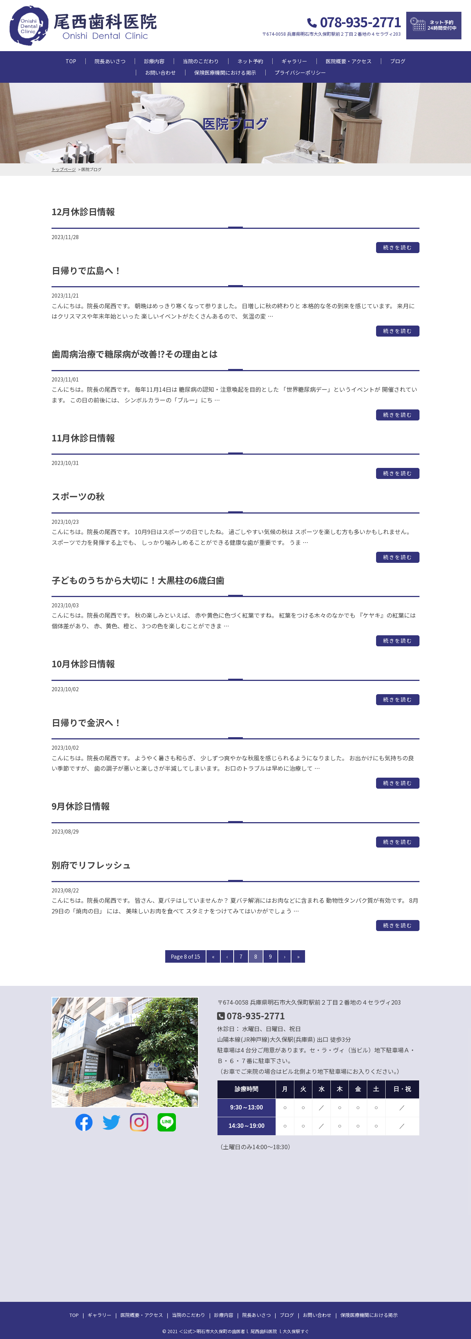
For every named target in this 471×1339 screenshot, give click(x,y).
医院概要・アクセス (349, 61)
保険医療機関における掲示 (225, 72)
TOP (70, 61)
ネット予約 (250, 61)
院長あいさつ (110, 61)
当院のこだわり (201, 61)
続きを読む (397, 248)
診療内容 (154, 61)
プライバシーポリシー (300, 72)
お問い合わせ (160, 72)
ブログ (398, 61)
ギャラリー (294, 61)
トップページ (64, 169)
